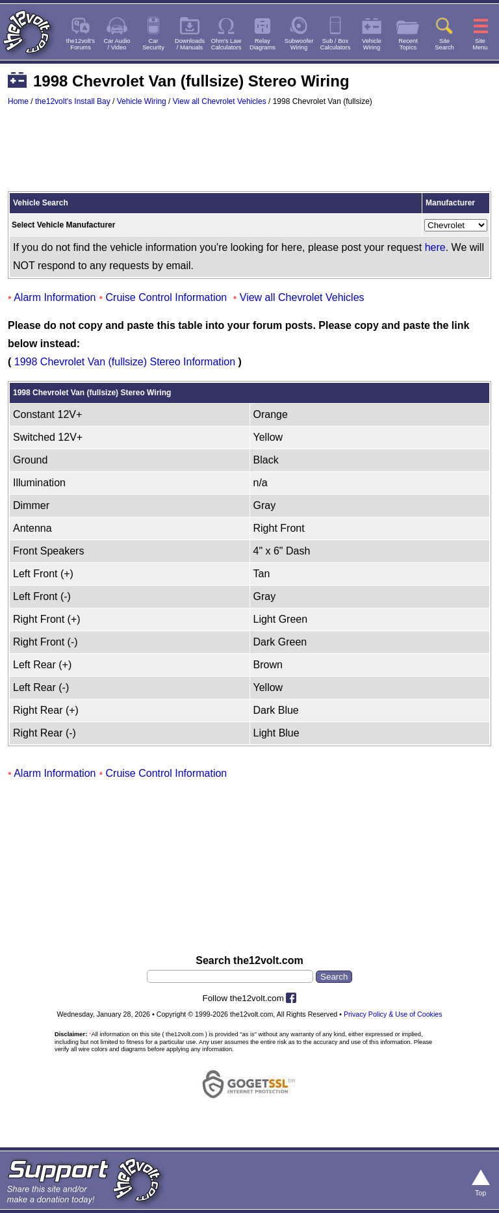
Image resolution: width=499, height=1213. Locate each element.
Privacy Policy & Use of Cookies (393, 1014)
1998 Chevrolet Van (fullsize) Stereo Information (124, 361)
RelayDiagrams (262, 44)
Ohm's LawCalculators (226, 44)
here (435, 247)
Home (18, 101)
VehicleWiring (371, 44)
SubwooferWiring (299, 44)
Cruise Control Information (166, 297)
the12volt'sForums (80, 44)
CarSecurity (153, 44)
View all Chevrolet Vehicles (219, 101)
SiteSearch (444, 44)
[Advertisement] (249, 154)
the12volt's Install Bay (72, 101)
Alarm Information (55, 297)
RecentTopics (408, 44)
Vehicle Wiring (141, 101)
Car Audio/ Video (117, 44)
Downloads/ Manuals (190, 44)
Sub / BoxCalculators (335, 44)
